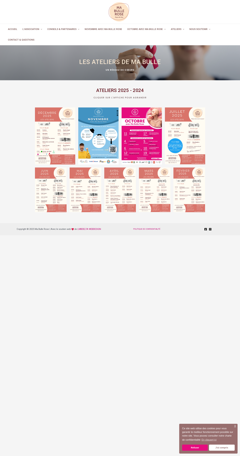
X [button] (235, 426)
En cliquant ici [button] (209, 440)
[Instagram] (210, 229)
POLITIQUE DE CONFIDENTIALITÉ (146, 229)
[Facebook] (205, 229)
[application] (39, 29)
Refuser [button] (195, 447)
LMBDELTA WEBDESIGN (89, 229)
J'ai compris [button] (221, 447)
